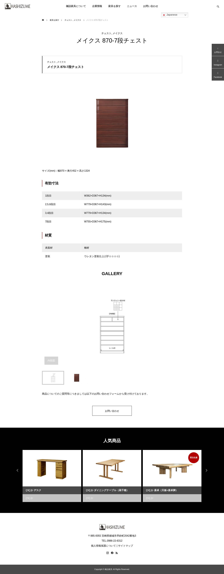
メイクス (118, 33)
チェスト (106, 33)
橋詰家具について (76, 6)
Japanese (169, 15)
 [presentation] (16, 470)
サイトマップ (125, 545)
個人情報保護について (103, 545)
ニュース (132, 6)
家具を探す (114, 6)
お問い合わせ (150, 6)
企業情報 (97, 6)
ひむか (29, 498)
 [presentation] (207, 470)
